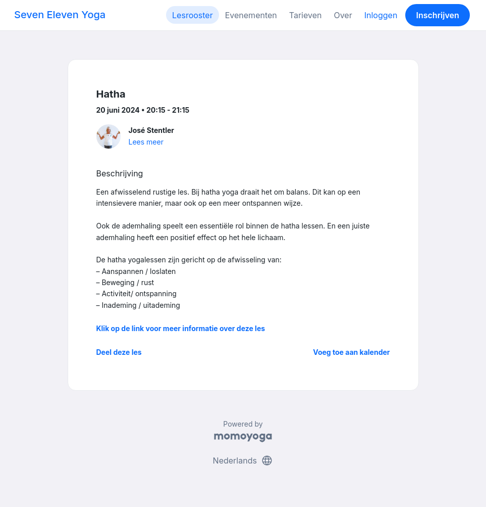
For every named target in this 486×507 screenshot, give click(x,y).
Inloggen (381, 15)
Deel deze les (119, 352)
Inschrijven (437, 15)
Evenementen (251, 15)
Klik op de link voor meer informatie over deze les (180, 328)
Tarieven (305, 15)
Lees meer (146, 141)
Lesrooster (192, 15)
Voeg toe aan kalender (351, 352)
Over (343, 15)
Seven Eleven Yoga (59, 15)
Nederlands (243, 460)
